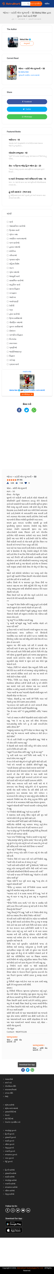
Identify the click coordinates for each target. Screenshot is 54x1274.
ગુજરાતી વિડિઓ (10, 1112)
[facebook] (8, 1210)
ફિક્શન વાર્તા (14, 230)
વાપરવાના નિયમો (11, 1090)
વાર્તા (11, 222)
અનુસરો (27, 43)
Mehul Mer (25, 39)
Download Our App (27, 1065)
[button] (28, 4)
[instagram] (13, 1210)
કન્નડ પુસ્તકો (9, 1158)
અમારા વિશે (9, 1079)
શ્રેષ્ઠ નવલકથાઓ (11, 1108)
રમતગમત (13, 343)
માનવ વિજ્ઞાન (14, 289)
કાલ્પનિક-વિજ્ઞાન (16, 335)
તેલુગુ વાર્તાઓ (9, 1194)
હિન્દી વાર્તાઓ (10, 1170)
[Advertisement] (28, 443)
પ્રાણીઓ (13, 347)
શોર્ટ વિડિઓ (9, 1119)
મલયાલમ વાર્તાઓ (11, 1187)
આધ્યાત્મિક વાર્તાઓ (17, 226)
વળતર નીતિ (9, 1093)
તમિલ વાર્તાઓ (10, 1191)
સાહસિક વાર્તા (14, 285)
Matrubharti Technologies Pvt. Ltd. (30, 1268)
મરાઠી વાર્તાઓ (9, 1177)
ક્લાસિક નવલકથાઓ (17, 238)
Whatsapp (27, 117)
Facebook (27, 102)
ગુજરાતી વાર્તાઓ (10, 1173)
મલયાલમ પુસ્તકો (11, 1155)
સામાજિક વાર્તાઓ (16, 280)
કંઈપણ (12, 360)
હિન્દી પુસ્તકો (9, 1134)
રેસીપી (11, 305)
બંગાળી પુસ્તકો (10, 1151)
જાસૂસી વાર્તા (14, 276)
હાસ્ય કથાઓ (14, 247)
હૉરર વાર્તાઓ (14, 314)
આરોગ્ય (12, 297)
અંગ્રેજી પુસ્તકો (10, 1130)
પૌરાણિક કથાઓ (15, 322)
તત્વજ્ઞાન (13, 293)
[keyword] (25, 4)
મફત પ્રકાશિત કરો (36, 3)
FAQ (6, 1096)
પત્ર (11, 310)
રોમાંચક (12, 331)
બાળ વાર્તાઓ (14, 243)
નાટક (11, 268)
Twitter (27, 109)
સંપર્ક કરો (8, 1083)
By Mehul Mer (23, 72)
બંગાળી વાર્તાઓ (10, 1184)
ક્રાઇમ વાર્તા (14, 364)
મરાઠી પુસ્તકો (9, 1141)
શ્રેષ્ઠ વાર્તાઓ (9, 1105)
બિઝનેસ (12, 339)
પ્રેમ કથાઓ (14, 272)
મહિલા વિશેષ (14, 264)
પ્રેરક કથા (13, 234)
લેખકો (7, 1115)
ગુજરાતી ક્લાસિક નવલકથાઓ (28, 75)
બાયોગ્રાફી (13, 301)
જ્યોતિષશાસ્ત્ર (15, 352)
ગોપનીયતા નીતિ (10, 1086)
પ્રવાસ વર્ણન (14, 259)
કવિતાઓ (13, 255)
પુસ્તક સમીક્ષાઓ (16, 326)
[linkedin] (28, 1210)
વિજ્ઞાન (12, 356)
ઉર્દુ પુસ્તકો (9, 1161)
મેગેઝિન (12, 251)
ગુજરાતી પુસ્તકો (10, 1137)
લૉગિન (47, 3)
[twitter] (18, 1210)
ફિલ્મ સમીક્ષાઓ (15, 318)
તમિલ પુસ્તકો (9, 1144)
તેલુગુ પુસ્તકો (9, 1148)
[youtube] (23, 1210)
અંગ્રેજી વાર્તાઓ (11, 1180)
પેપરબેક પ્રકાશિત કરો (12, 1122)
